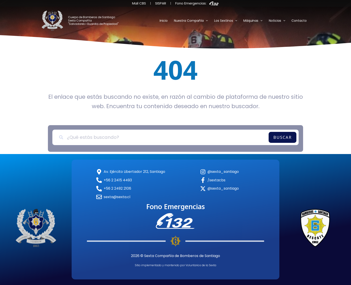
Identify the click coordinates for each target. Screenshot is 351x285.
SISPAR (160, 3)
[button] (206, 20)
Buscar (282, 137)
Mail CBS (139, 3)
